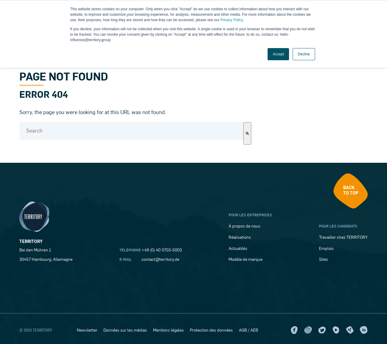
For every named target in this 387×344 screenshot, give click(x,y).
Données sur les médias (125, 330)
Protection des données (211, 330)
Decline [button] (304, 54)
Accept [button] (278, 54)
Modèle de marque (245, 259)
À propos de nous (244, 226)
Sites (323, 259)
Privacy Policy (231, 20)
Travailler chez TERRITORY (343, 237)
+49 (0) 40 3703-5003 (162, 250)
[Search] (247, 133)
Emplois (326, 249)
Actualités (238, 249)
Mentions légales (168, 330)
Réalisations (240, 237)
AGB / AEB (248, 330)
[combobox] (131, 131)
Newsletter (87, 330)
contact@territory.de (160, 259)
